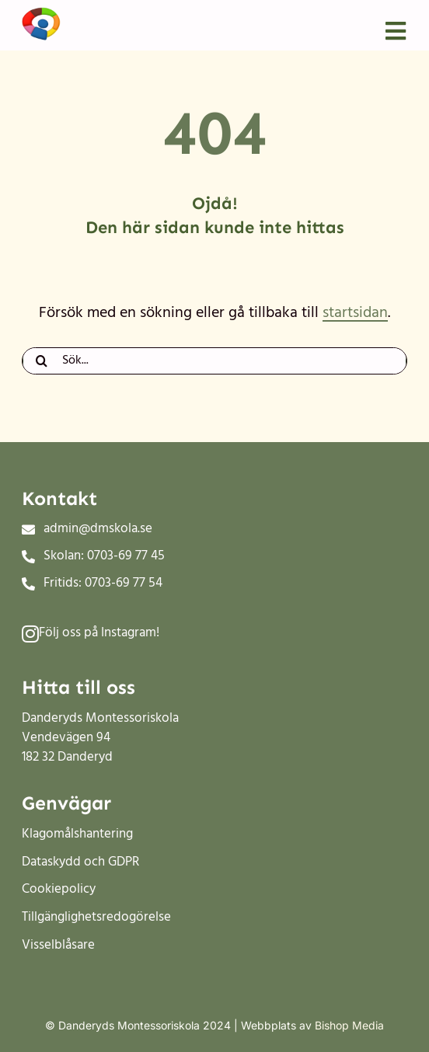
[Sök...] (215, 360)
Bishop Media (349, 1025)
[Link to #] (30, 633)
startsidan (355, 313)
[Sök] (42, 360)
